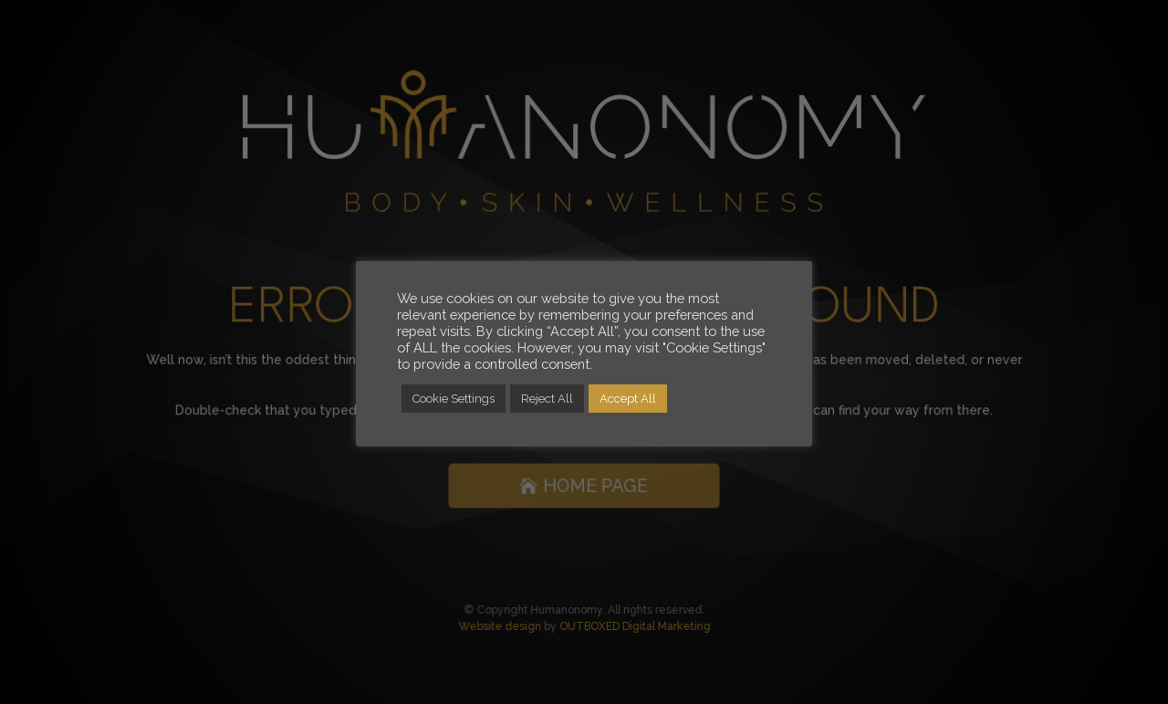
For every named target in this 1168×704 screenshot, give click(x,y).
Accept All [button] (628, 398)
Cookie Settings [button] (453, 398)
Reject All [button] (547, 398)
